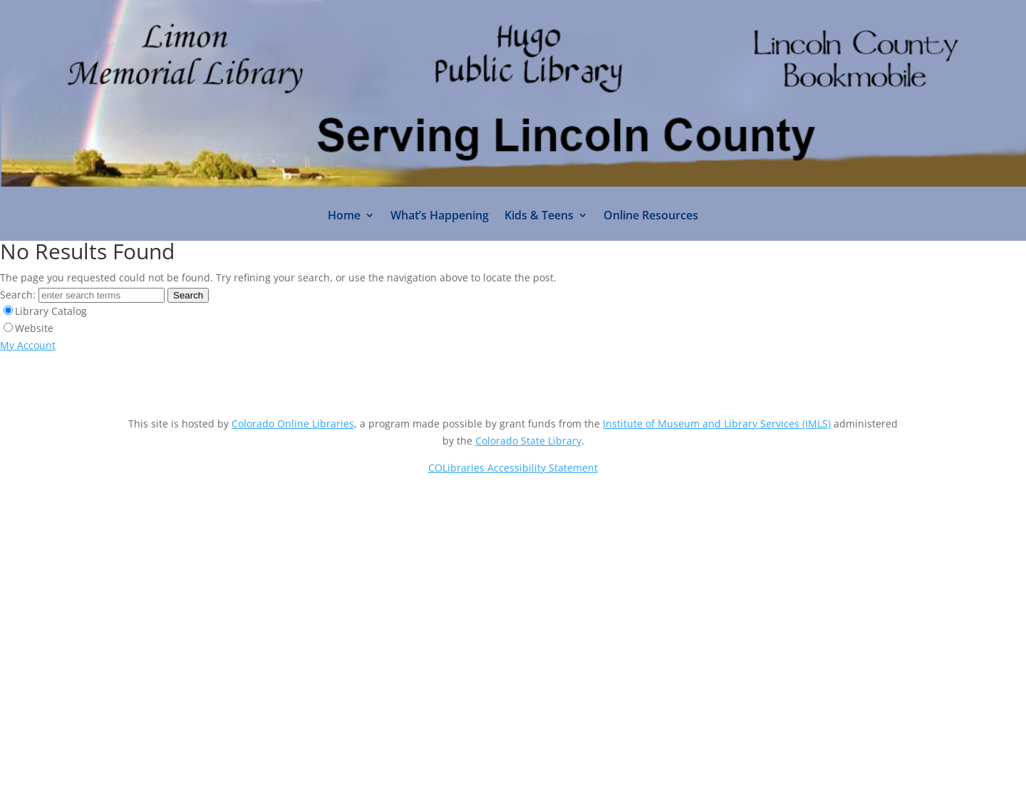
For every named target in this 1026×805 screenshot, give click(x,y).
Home (344, 216)
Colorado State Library (528, 440)
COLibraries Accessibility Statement (513, 467)
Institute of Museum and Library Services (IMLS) (717, 423)
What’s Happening (439, 216)
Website (34, 328)
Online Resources (650, 216)
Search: (18, 294)
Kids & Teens (539, 216)
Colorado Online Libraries (293, 423)
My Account (28, 345)
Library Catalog (51, 311)
